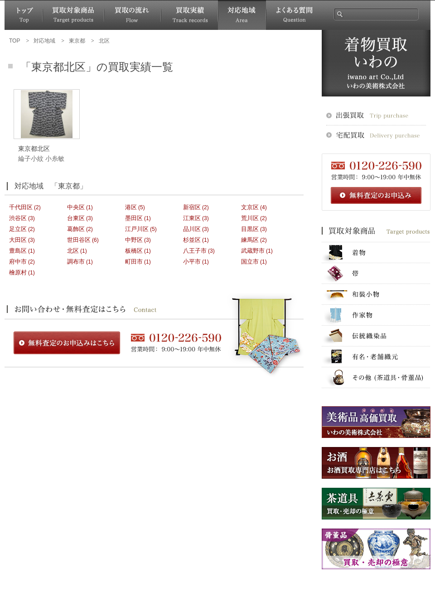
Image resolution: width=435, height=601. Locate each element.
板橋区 (134, 250)
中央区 (76, 207)
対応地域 (242, 15)
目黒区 (250, 229)
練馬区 (250, 239)
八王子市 (195, 250)
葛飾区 (76, 229)
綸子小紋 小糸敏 (41, 158)
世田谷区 (79, 239)
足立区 (18, 229)
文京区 (250, 207)
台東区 (76, 218)
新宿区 (192, 207)
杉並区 (192, 239)
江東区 (192, 218)
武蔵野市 (253, 250)
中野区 (134, 239)
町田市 (134, 261)
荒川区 (250, 218)
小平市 (192, 261)
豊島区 (18, 250)
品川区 (192, 229)
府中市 (18, 261)
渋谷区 (18, 218)
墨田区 (134, 218)
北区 (73, 250)
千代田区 (21, 207)
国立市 (250, 261)
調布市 (76, 261)
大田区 (18, 239)
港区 (131, 207)
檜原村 (18, 272)
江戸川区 (137, 229)
